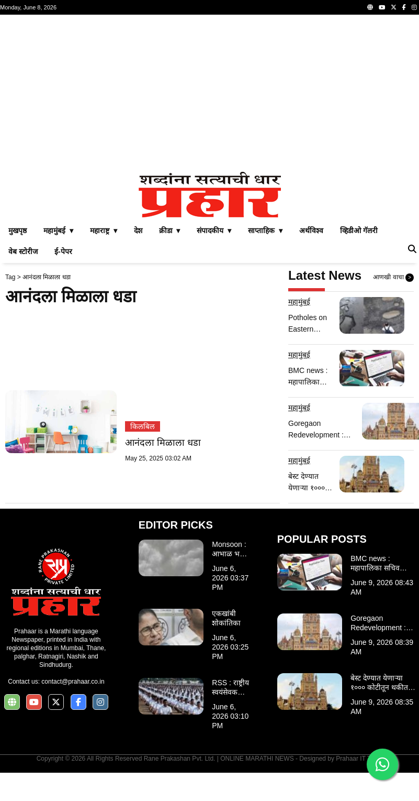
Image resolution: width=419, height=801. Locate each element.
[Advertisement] (201, 93)
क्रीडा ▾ (169, 230)
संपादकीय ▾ (214, 230)
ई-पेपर (63, 251)
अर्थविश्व (311, 230)
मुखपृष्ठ (17, 230)
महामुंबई (299, 302)
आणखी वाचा (393, 277)
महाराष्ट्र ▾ (103, 230)
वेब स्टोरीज (23, 251)
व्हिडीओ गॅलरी (359, 230)
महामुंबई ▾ (58, 230)
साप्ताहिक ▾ (265, 230)
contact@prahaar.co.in (72, 681)
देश (138, 230)
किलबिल (142, 426)
